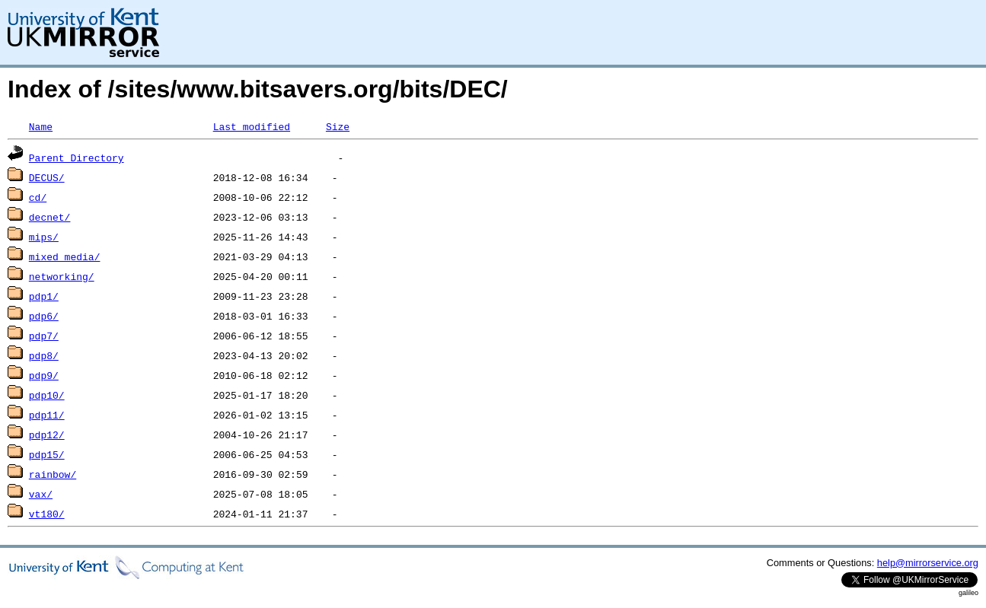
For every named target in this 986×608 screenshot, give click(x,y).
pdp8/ (44, 355)
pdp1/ (44, 296)
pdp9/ (44, 375)
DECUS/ (47, 177)
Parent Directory (76, 157)
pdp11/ (47, 415)
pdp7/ (44, 335)
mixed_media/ (65, 256)
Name (41, 126)
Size (337, 126)
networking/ (61, 276)
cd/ (37, 197)
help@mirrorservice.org (927, 562)
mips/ (44, 237)
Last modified (251, 126)
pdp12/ (47, 434)
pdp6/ (44, 316)
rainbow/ (52, 474)
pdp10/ (47, 395)
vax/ (41, 494)
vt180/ (47, 513)
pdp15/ (47, 454)
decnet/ (50, 217)
